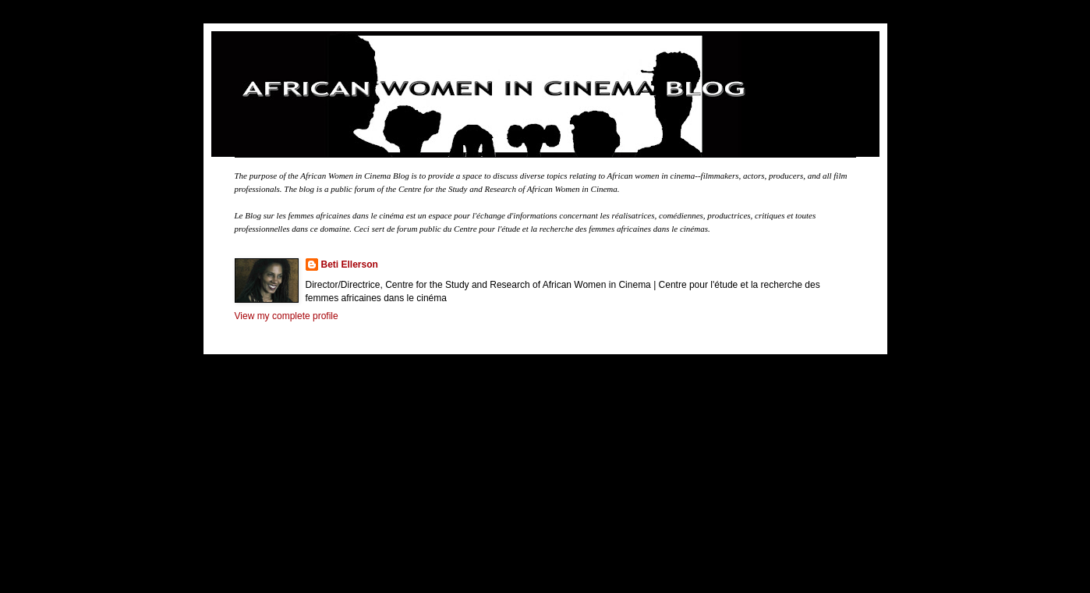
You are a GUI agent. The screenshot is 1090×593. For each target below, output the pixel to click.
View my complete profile (286, 316)
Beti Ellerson (349, 264)
